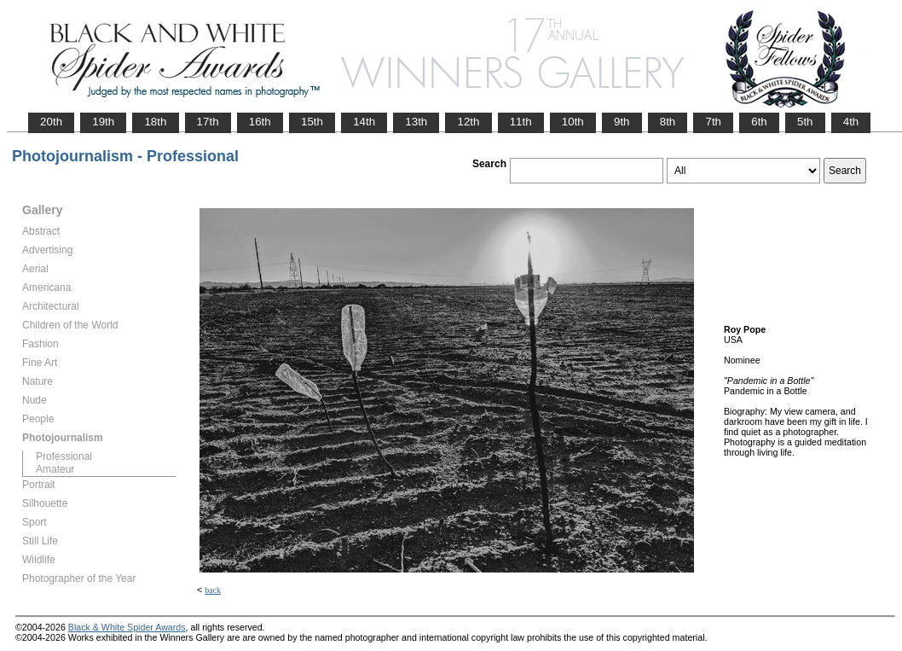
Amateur (55, 469)
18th (155, 121)
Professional (64, 456)
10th (572, 121)
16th (260, 121)
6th (759, 121)
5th (805, 121)
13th (416, 121)
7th (713, 121)
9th (621, 121)
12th (468, 121)
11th (520, 121)
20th (51, 121)
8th (667, 121)
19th (103, 121)
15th (312, 121)
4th (851, 121)
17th (208, 121)
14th (364, 121)
